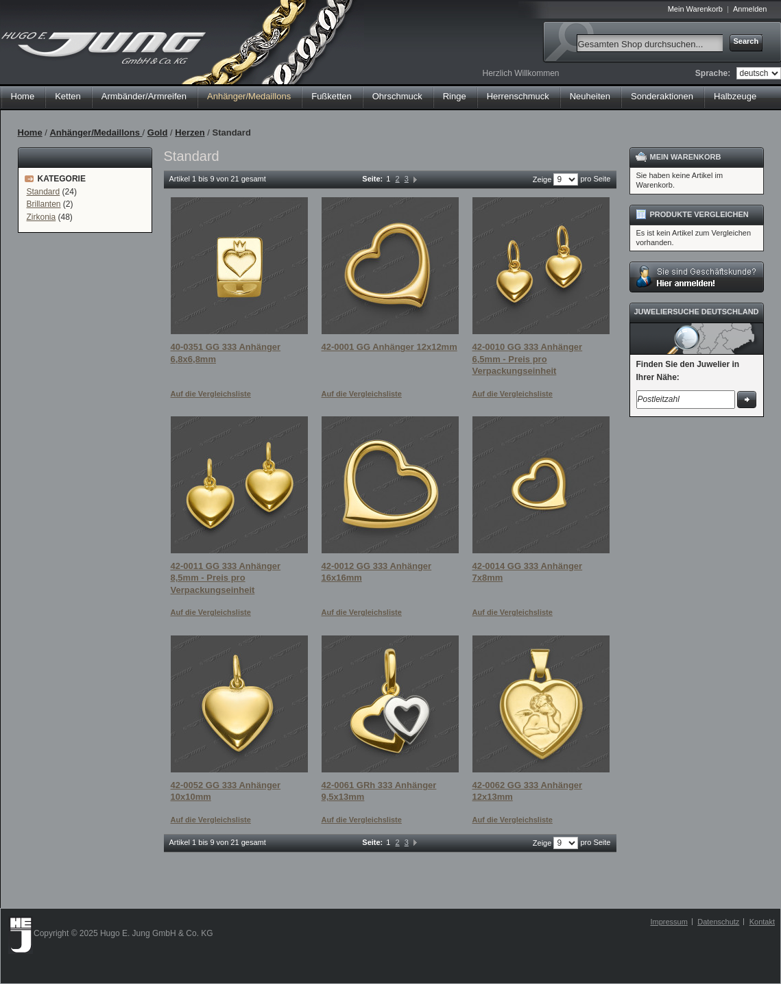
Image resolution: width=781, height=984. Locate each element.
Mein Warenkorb (695, 9)
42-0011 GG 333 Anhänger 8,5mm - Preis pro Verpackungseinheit (226, 578)
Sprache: (712, 73)
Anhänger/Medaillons (95, 132)
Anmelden (750, 9)
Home (23, 96)
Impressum (668, 922)
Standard (43, 192)
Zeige (542, 179)
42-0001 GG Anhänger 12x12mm (389, 347)
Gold (157, 132)
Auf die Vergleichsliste (211, 394)
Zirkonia (41, 217)
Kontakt (762, 922)
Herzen (189, 132)
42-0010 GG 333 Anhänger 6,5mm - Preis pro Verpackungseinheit (527, 359)
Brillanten (44, 204)
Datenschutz (718, 922)
